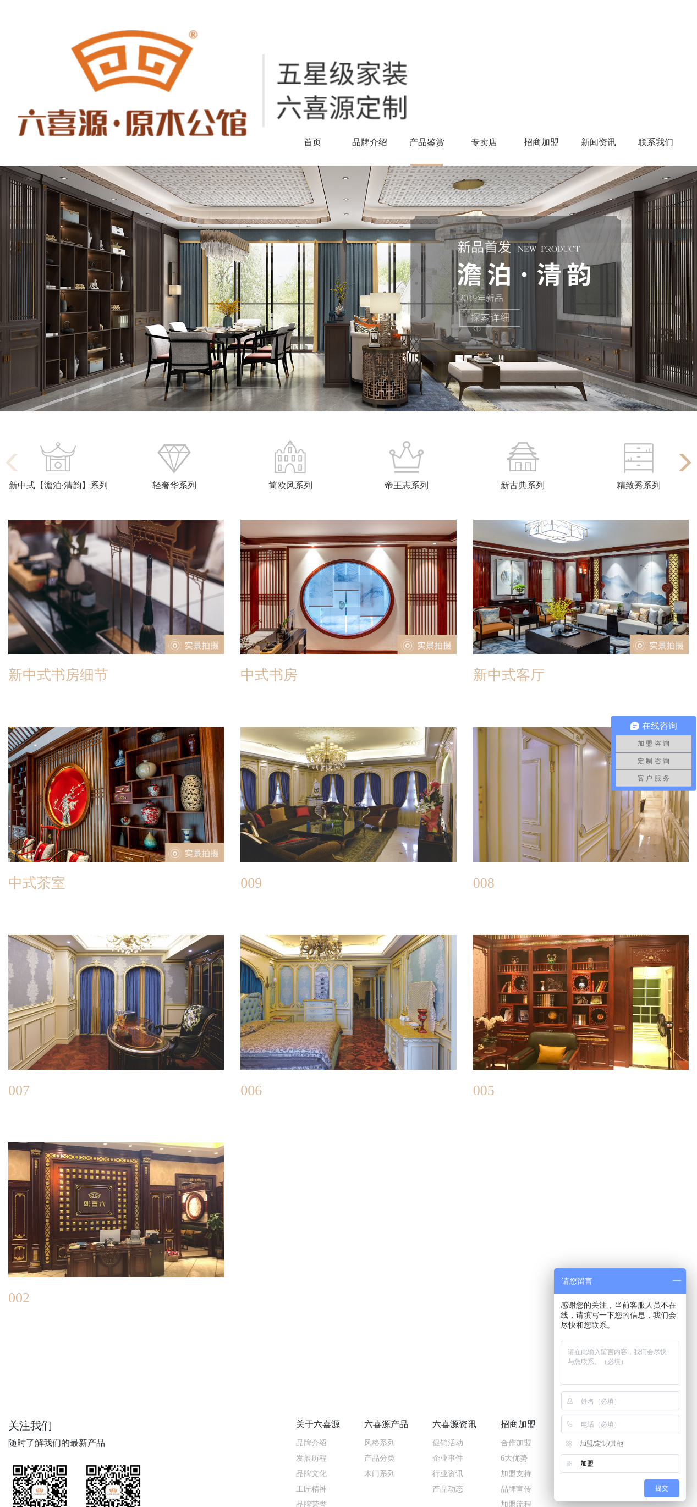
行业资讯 (447, 1474)
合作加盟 (516, 1443)
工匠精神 (311, 1489)
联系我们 (655, 142)
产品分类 (379, 1458)
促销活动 (447, 1443)
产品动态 (447, 1489)
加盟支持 (516, 1474)
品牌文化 (311, 1474)
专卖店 (484, 142)
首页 (312, 142)
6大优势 (514, 1458)
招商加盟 (541, 142)
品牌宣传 (516, 1489)
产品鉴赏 (426, 142)
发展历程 (311, 1458)
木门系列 (379, 1474)
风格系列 (379, 1443)
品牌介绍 (369, 142)
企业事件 (447, 1458)
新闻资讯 (598, 142)
